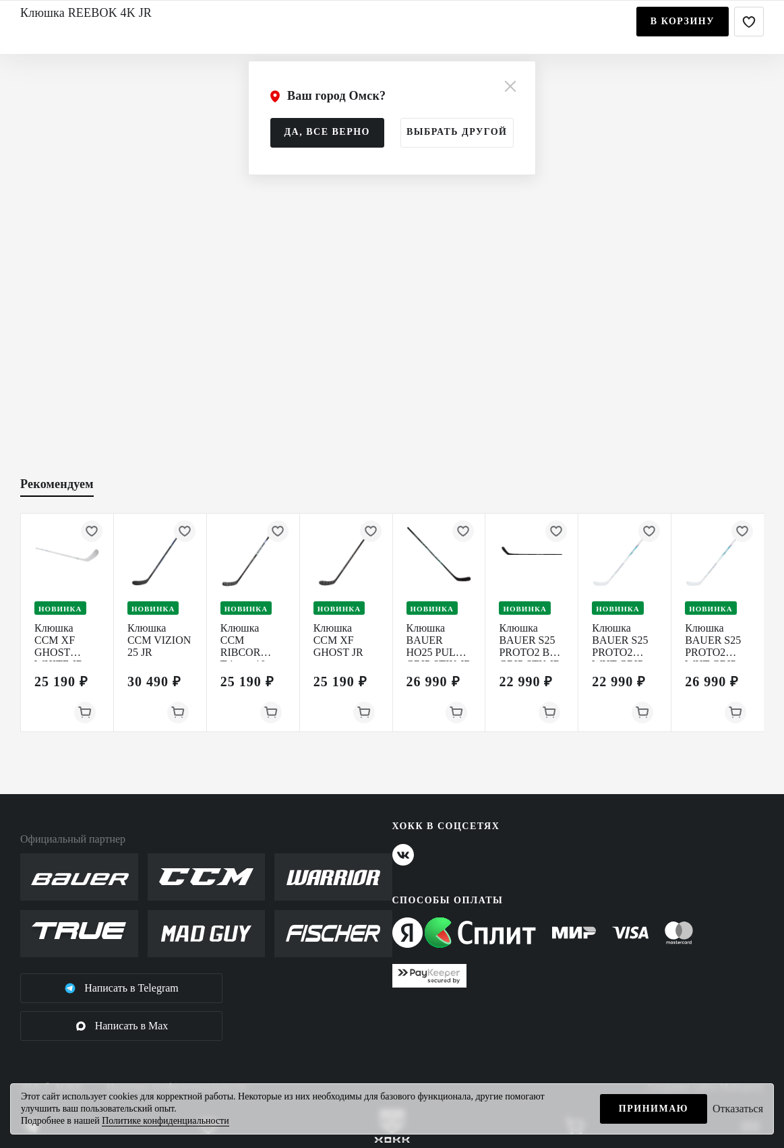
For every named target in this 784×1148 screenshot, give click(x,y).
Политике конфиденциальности (165, 1121)
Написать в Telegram (121, 988)
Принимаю (653, 1109)
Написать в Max (122, 1026)
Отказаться (738, 1108)
